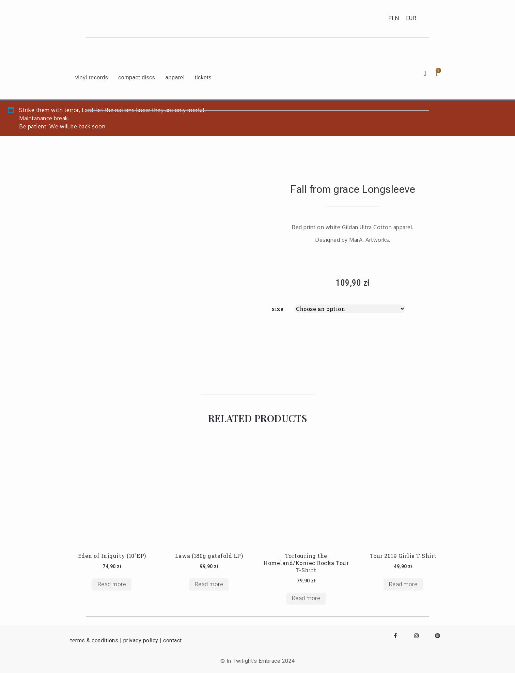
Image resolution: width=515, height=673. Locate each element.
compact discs (136, 77)
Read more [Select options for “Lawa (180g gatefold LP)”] (209, 584)
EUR (411, 18)
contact (172, 640)
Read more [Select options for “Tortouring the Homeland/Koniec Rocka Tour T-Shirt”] (306, 598)
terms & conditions (94, 640)
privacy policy (140, 640)
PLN (394, 18)
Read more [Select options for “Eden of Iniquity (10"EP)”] (112, 584)
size (277, 308)
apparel (175, 77)
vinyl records (91, 77)
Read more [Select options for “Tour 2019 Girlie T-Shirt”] (403, 584)
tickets (203, 77)
